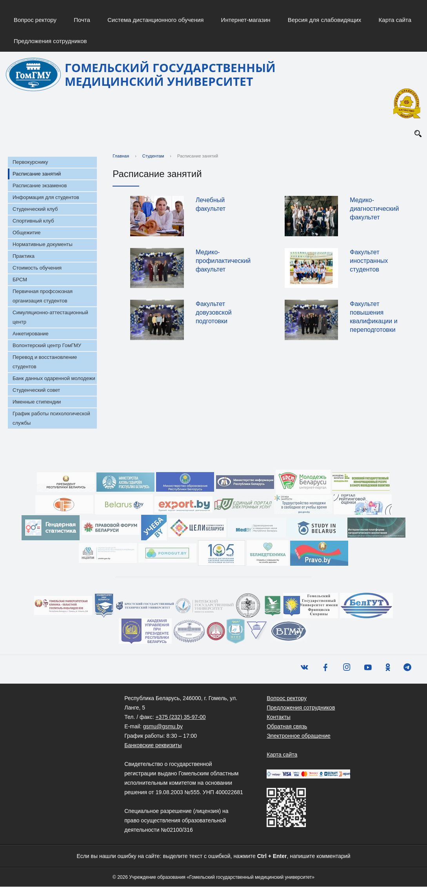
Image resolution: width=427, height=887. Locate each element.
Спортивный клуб (33, 221)
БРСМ (20, 280)
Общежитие (27, 233)
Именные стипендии (37, 402)
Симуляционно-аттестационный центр (50, 317)
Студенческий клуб (35, 209)
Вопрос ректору (35, 19)
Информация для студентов (46, 198)
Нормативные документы (43, 245)
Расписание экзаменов (40, 186)
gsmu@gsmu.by (163, 727)
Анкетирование (31, 334)
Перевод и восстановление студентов (45, 362)
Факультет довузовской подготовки (214, 313)
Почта (82, 19)
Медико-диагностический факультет (374, 209)
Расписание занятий (37, 174)
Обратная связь (287, 727)
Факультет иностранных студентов (369, 261)
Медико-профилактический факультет (223, 261)
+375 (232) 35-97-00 (180, 717)
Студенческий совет (36, 390)
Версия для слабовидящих (325, 19)
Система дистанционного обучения (155, 19)
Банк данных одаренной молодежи (54, 379)
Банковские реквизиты (153, 745)
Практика (24, 256)
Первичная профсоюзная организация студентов (43, 296)
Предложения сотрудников (50, 41)
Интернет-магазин (246, 19)
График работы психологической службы (51, 418)
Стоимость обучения (37, 268)
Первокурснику (30, 162)
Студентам (153, 156)
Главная (121, 156)
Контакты (278, 717)
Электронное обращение (299, 736)
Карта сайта (395, 19)
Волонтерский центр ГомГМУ (47, 346)
